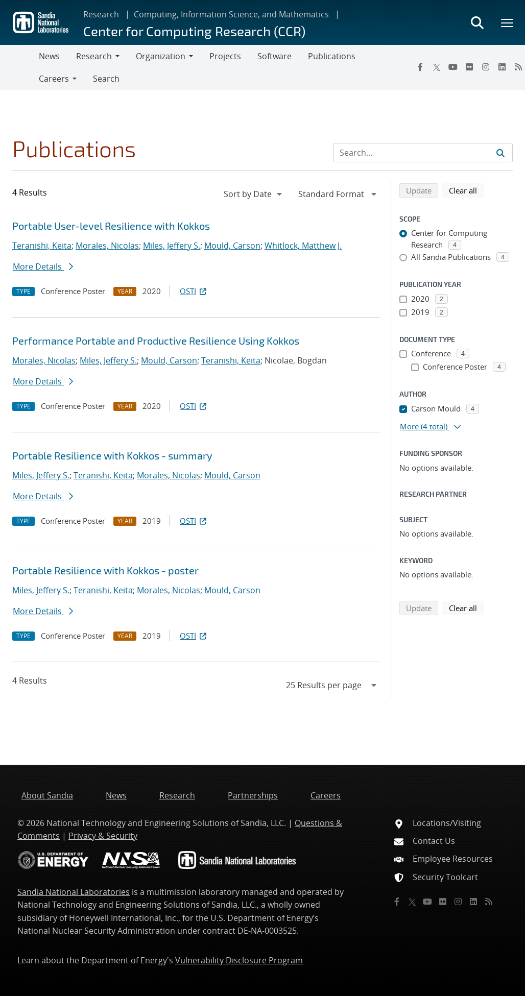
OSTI (194, 291)
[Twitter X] (436, 67)
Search (106, 78)
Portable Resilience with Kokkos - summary (112, 455)
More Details (43, 266)
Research (101, 14)
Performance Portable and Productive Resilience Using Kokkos (155, 340)
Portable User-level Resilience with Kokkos (111, 226)
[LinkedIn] (502, 67)
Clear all (466, 190)
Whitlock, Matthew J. (303, 245)
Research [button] (94, 56)
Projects (225, 56)
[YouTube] (453, 67)
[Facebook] (420, 67)
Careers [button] (54, 78)
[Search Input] (423, 152)
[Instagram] (485, 67)
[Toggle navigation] (19, 67)
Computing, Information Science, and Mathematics (231, 14)
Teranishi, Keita (41, 245)
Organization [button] (160, 56)
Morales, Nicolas (107, 245)
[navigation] (254, 194)
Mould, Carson (232, 245)
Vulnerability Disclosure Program (239, 960)
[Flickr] (469, 67)
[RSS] (488, 901)
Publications (331, 56)
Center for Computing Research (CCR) (194, 31)
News (49, 56)
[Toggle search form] (477, 22)
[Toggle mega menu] (507, 22)
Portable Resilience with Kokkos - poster (105, 570)
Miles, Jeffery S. (171, 245)
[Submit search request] (500, 152)
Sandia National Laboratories (73, 891)
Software (274, 56)
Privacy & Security (102, 835)
